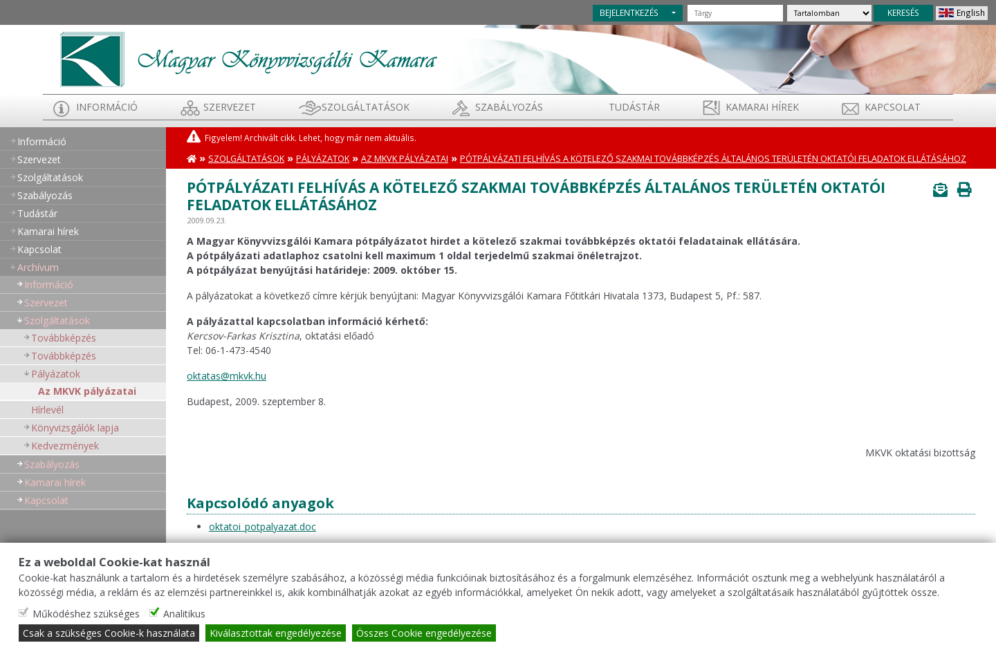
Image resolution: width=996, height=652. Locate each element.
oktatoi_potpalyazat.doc (262, 526)
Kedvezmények (65, 445)
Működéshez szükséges (86, 613)
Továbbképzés (63, 337)
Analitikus (184, 613)
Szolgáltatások (365, 106)
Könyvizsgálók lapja (75, 427)
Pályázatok (55, 373)
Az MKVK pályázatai (87, 391)
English (971, 12)
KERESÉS (903, 12)
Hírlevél (47, 409)
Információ (107, 106)
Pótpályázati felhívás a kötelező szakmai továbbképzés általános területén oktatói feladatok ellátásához (713, 159)
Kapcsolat (893, 106)
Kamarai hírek (762, 106)
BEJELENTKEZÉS (629, 12)
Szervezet (229, 106)
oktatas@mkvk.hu (226, 375)
